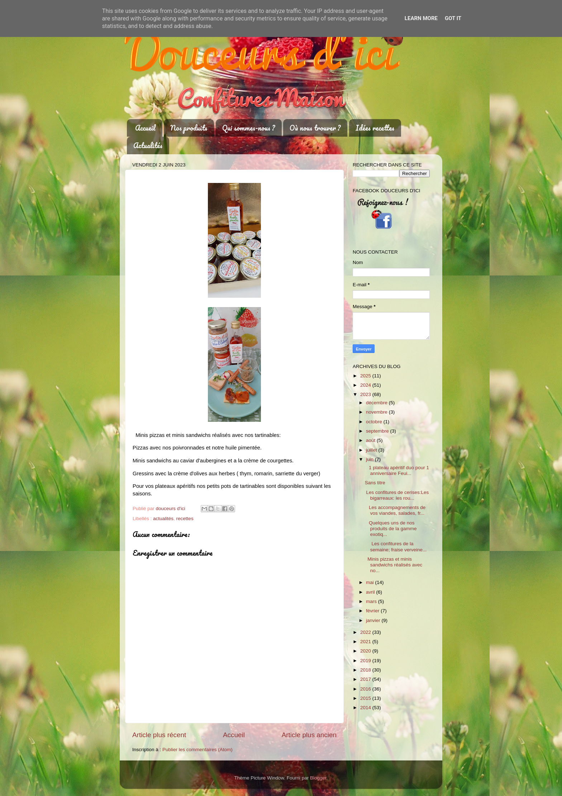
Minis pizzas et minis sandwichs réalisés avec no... (394, 564)
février (373, 610)
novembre (377, 412)
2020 (366, 651)
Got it (453, 18)
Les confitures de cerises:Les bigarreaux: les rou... (397, 495)
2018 (366, 670)
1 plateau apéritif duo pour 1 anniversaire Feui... (397, 470)
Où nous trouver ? (315, 127)
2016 (366, 689)
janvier (374, 620)
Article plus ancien (309, 735)
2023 (366, 394)
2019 (366, 660)
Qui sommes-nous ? (248, 127)
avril (371, 592)
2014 (366, 707)
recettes (185, 518)
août (371, 440)
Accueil (145, 127)
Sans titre (375, 482)
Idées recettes (375, 127)
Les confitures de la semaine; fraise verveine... (396, 546)
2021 (366, 641)
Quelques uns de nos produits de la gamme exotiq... (391, 528)
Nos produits (188, 127)
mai (370, 582)
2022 (366, 632)
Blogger (318, 778)
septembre (378, 431)
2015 (366, 698)
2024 (366, 385)
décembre (377, 402)
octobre (375, 421)
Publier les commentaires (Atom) (197, 749)
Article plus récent (159, 735)
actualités (163, 518)
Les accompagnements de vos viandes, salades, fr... (395, 510)
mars (372, 601)
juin (370, 459)
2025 (366, 375)
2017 (366, 679)
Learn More (421, 18)
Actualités (147, 145)
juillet (372, 450)
